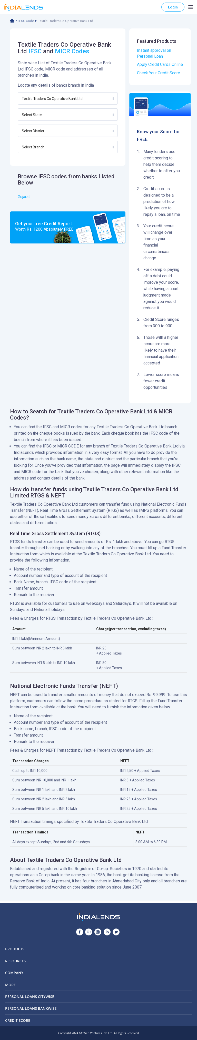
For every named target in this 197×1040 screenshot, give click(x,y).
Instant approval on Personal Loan (154, 53)
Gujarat (24, 196)
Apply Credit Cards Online (160, 64)
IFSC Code (26, 21)
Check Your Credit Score (158, 72)
